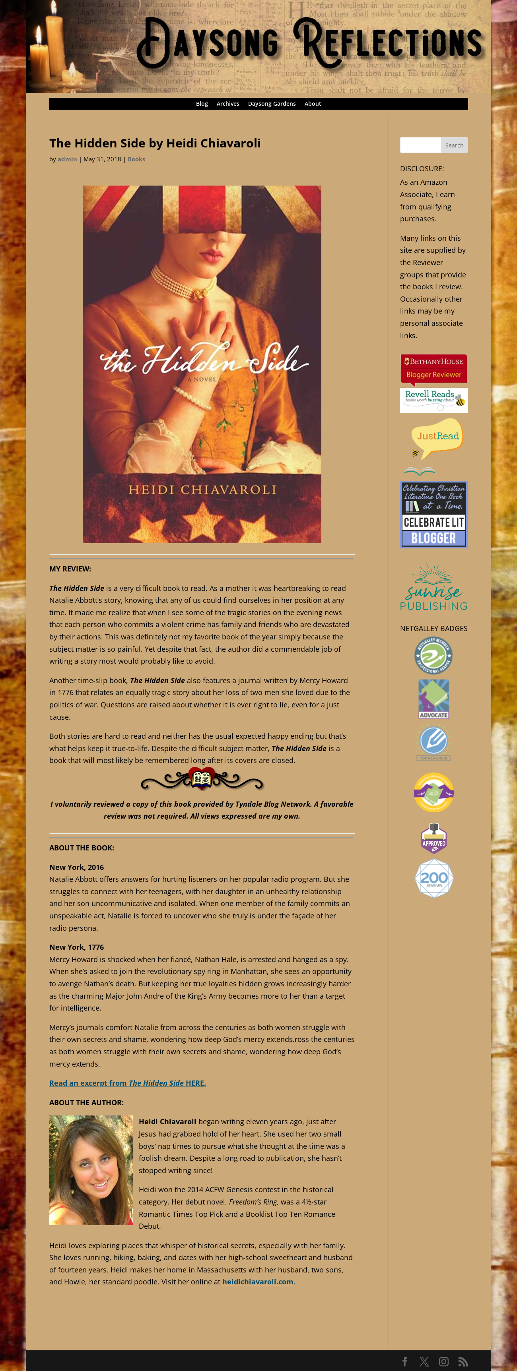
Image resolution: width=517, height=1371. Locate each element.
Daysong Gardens (272, 104)
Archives (228, 104)
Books (136, 159)
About (313, 104)
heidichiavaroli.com (257, 1281)
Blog (202, 104)
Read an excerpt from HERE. (127, 1083)
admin (67, 159)
